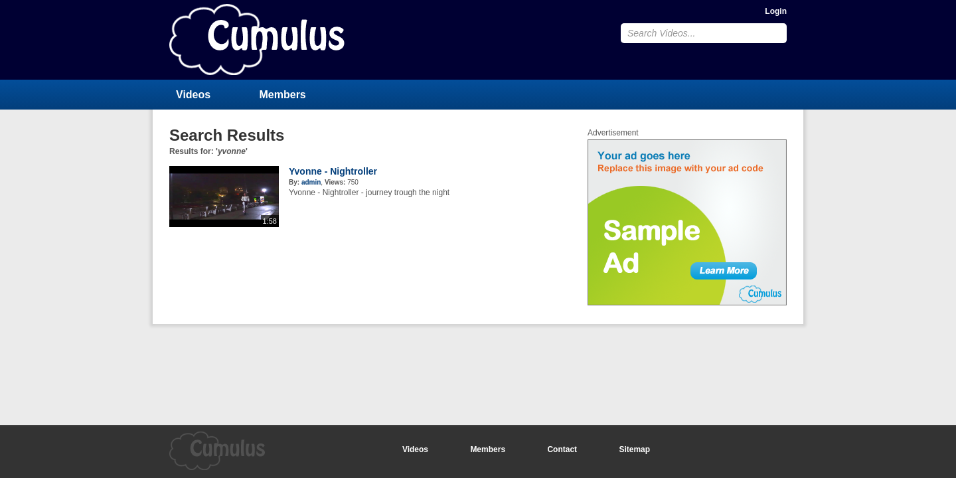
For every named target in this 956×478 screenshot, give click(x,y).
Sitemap (634, 449)
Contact (562, 449)
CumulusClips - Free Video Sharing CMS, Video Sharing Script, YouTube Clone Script (257, 39)
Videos (193, 94)
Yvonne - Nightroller (333, 171)
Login (776, 11)
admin (311, 182)
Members (283, 94)
